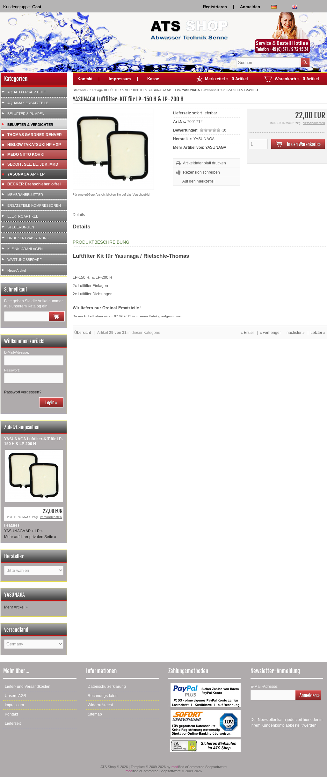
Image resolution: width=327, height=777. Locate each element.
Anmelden (250, 6)
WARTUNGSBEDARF (24, 260)
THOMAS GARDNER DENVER (34, 135)
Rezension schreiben (201, 172)
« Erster (247, 332)
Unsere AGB (15, 696)
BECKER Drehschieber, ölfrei (34, 184)
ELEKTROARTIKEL (22, 216)
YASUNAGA (215, 147)
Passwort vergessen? (22, 392)
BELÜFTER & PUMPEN (25, 114)
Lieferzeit (13, 723)
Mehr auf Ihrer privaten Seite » (30, 537)
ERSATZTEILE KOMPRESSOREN (34, 205)
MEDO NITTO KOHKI (25, 154)
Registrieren (215, 6)
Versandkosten (51, 517)
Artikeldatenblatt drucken (204, 163)
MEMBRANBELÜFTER (25, 195)
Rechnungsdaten (103, 696)
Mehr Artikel (14, 607)
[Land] (33, 644)
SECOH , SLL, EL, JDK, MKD (32, 164)
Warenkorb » (297, 78)
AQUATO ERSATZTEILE (26, 92)
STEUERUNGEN (20, 227)
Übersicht (82, 332)
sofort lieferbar (204, 113)
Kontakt (84, 78)
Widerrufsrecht (100, 705)
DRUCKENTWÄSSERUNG (28, 238)
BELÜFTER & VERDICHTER (30, 124)
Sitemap (95, 714)
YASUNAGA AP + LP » (23, 531)
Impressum (120, 78)
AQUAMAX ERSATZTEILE (27, 103)
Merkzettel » (226, 78)
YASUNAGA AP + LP (26, 174)
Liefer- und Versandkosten (27, 686)
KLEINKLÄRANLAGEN (25, 249)
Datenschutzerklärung (107, 686)
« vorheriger (270, 332)
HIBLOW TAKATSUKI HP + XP (34, 144)
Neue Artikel (16, 270)
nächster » (296, 332)
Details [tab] (79, 214)
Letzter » (317, 332)
